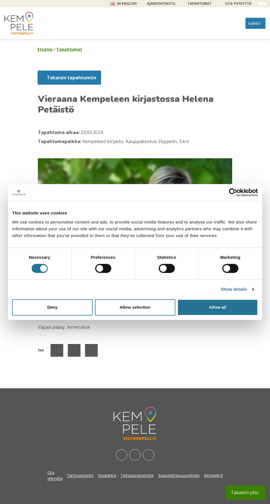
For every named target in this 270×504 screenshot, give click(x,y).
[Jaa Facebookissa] (57, 350)
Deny (52, 307)
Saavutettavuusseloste (179, 475)
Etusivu (45, 49)
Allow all (217, 307)
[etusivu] (19, 23)
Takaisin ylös (244, 492)
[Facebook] (121, 455)
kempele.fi (213, 475)
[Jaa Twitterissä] (74, 350)
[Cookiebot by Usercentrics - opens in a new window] (233, 192)
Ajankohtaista (161, 3)
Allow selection (134, 307)
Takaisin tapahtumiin (71, 77)
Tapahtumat (200, 3)
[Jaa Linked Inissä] (91, 350)
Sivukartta (107, 475)
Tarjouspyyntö (80, 475)
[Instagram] (135, 455)
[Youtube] (148, 455)
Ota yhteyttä (238, 3)
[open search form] (261, 3)
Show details (234, 289)
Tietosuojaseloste (137, 475)
